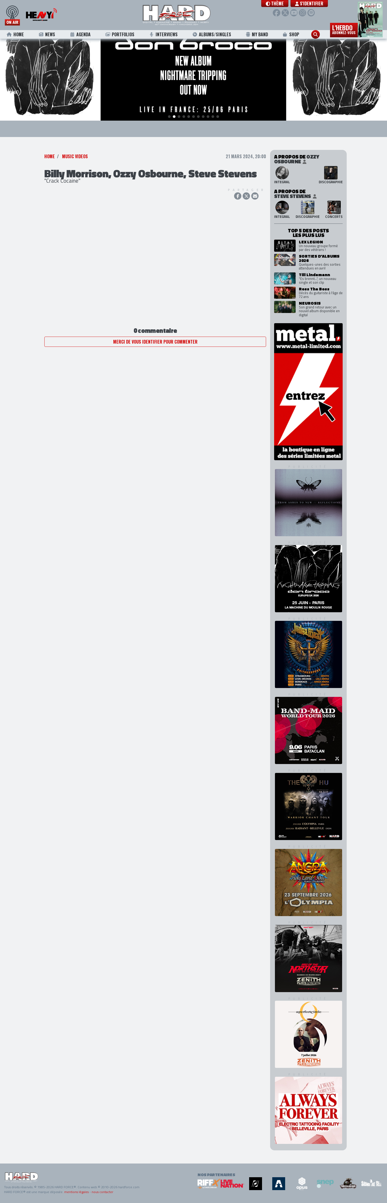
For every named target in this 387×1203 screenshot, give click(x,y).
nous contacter (102, 1191)
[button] (276, 3)
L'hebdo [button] (344, 29)
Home (15, 34)
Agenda (80, 34)
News (46, 34)
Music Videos (75, 156)
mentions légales (76, 1191)
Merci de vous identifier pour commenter (155, 342)
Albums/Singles (211, 34)
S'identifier (310, 3)
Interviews (163, 34)
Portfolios (119, 34)
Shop (290, 34)
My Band (257, 34)
